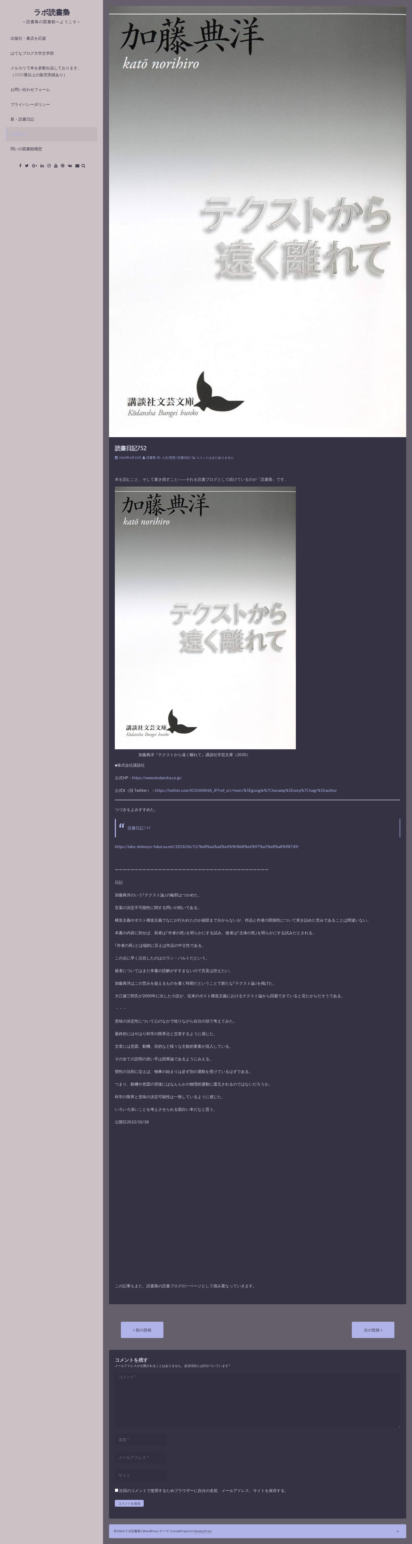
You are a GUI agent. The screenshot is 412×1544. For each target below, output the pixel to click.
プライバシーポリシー (30, 104)
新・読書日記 (22, 119)
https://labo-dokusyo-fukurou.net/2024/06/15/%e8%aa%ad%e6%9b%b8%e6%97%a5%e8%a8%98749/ (207, 846)
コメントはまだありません (215, 457)
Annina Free (203, 1531)
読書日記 (18, 134)
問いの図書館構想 (26, 148)
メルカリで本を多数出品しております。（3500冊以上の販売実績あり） (46, 71)
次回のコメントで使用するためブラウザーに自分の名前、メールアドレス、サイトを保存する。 (204, 1490)
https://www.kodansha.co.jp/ (157, 777)
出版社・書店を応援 (28, 38)
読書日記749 (139, 827)
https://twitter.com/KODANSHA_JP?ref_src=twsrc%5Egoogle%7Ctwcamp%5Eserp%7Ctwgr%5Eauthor (246, 790)
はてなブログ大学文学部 (32, 53)
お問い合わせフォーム (30, 89)
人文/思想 (169, 457)
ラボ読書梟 (52, 12)
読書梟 (151, 457)
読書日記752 (130, 448)
